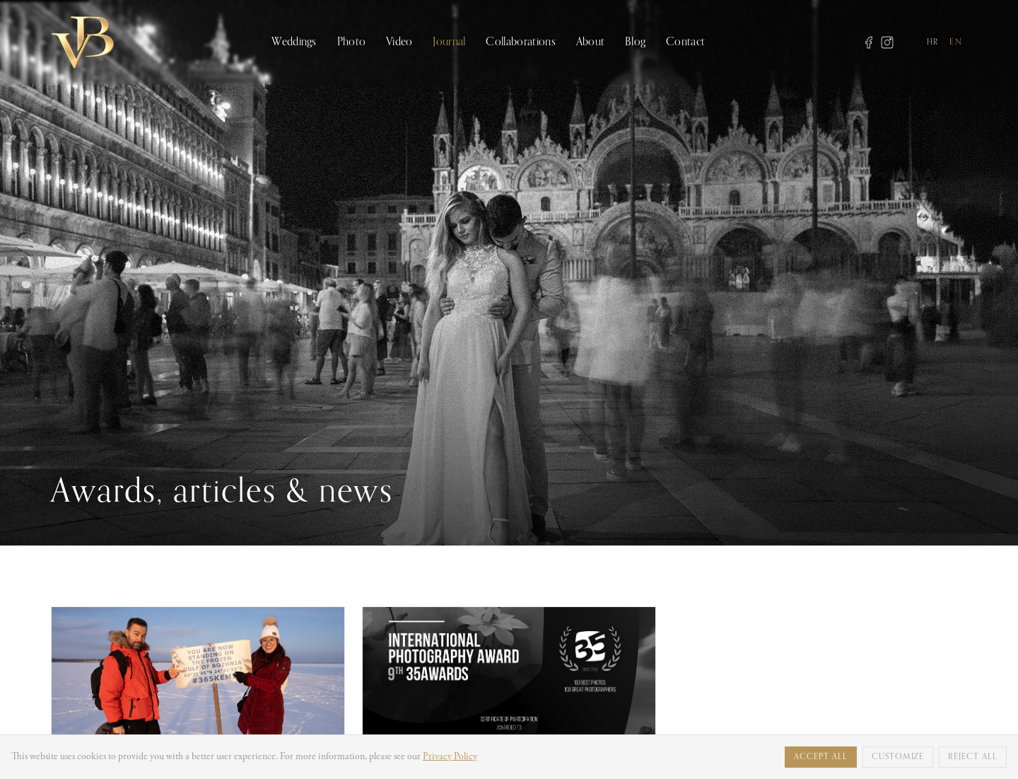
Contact (685, 42)
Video (399, 42)
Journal (449, 42)
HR (933, 42)
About (590, 42)
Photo (351, 42)
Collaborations (520, 42)
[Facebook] (868, 42)
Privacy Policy (450, 757)
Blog (635, 42)
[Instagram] (887, 42)
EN (955, 42)
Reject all (972, 757)
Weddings (294, 42)
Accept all (821, 757)
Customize (898, 757)
